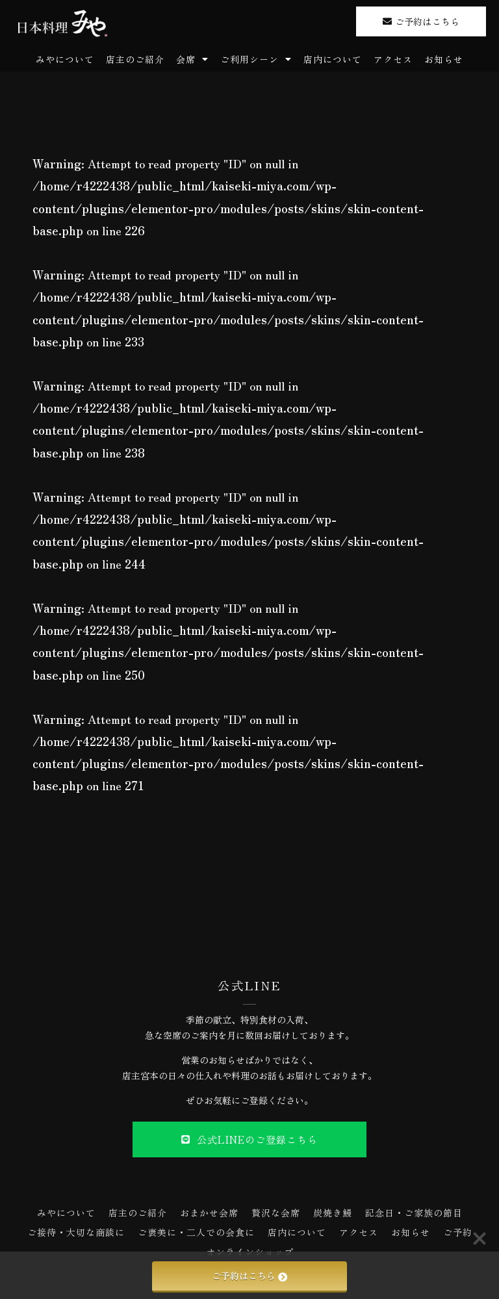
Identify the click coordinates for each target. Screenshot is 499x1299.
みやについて (65, 59)
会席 (192, 59)
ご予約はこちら (249, 1275)
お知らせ (443, 59)
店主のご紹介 (135, 59)
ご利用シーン (256, 59)
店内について (332, 59)
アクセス (393, 59)
